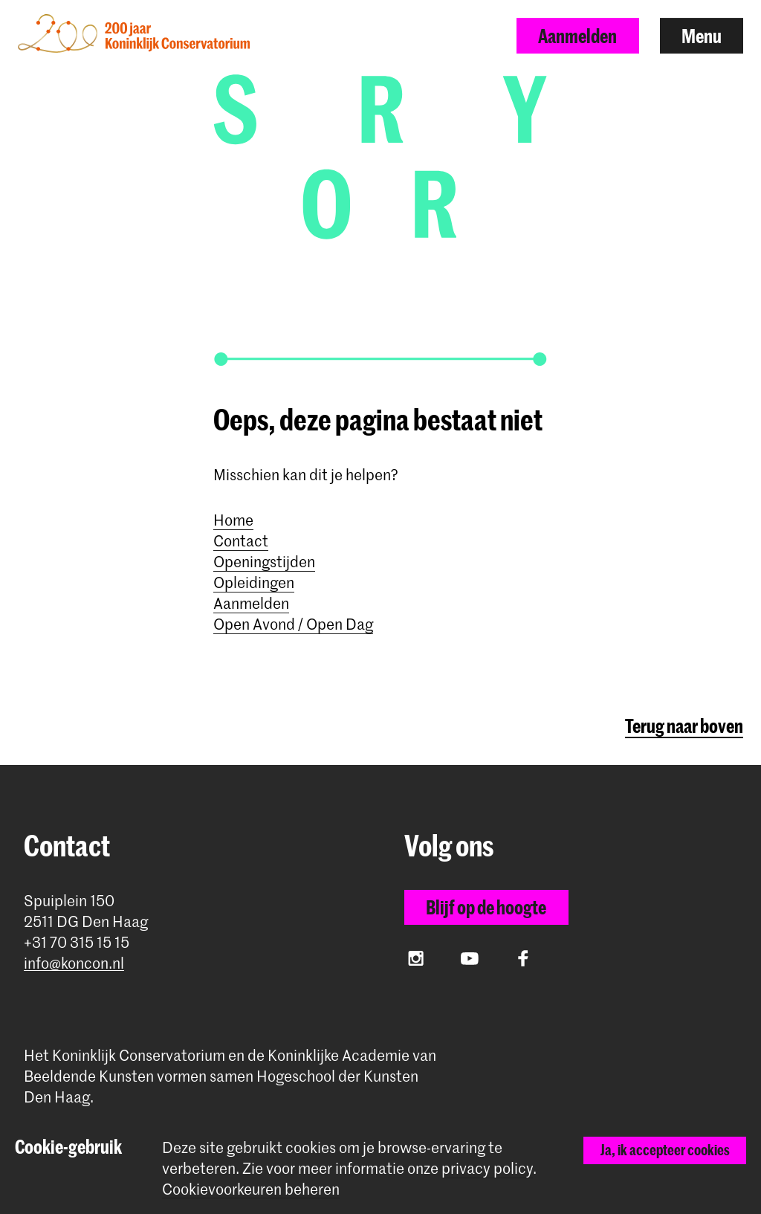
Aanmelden (577, 36)
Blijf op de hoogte (486, 907)
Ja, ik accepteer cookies (665, 1149)
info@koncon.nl (74, 963)
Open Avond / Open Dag (293, 623)
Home (233, 519)
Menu (701, 36)
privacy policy (487, 1168)
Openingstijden (264, 561)
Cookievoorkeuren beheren (251, 1189)
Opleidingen (253, 582)
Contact (240, 540)
